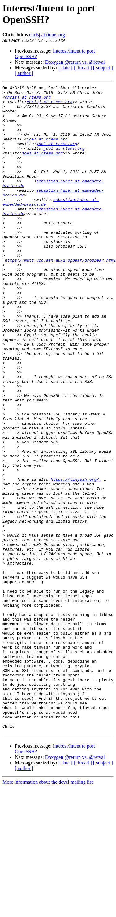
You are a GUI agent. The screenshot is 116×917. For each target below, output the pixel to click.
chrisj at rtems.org (47, 34)
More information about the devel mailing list (47, 911)
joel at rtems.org (47, 150)
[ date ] (65, 67)
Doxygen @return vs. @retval (75, 62)
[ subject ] (103, 67)
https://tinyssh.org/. (76, 558)
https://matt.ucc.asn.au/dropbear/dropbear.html (60, 295)
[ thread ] (83, 67)
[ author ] (24, 73)
